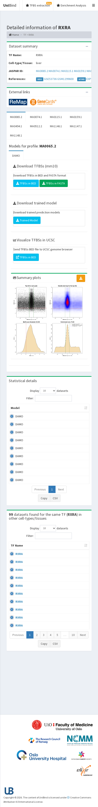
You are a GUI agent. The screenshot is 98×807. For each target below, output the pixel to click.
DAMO (16, 156)
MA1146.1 (56, 126)
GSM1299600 (65, 79)
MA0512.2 (36, 126)
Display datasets (49, 390)
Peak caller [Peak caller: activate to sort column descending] (32, 410)
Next (61, 494)
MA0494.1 (16, 126)
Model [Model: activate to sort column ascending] (15, 412)
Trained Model (27, 220)
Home (14, 34)
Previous (40, 494)
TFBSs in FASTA (53, 183)
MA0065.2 (42, 71)
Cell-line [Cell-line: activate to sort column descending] (33, 554)
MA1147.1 (76, 126)
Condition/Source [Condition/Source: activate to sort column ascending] (67, 554)
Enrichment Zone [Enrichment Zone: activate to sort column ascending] (72, 410)
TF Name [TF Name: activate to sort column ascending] (15, 552)
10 (73, 691)
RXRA (19, 562)
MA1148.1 (16, 135)
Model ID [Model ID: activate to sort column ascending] (50, 410)
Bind (9, 5)
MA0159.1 (80, 71)
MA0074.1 (55, 71)
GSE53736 (50, 79)
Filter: (49, 398)
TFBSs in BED (26, 183)
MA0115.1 (67, 71)
